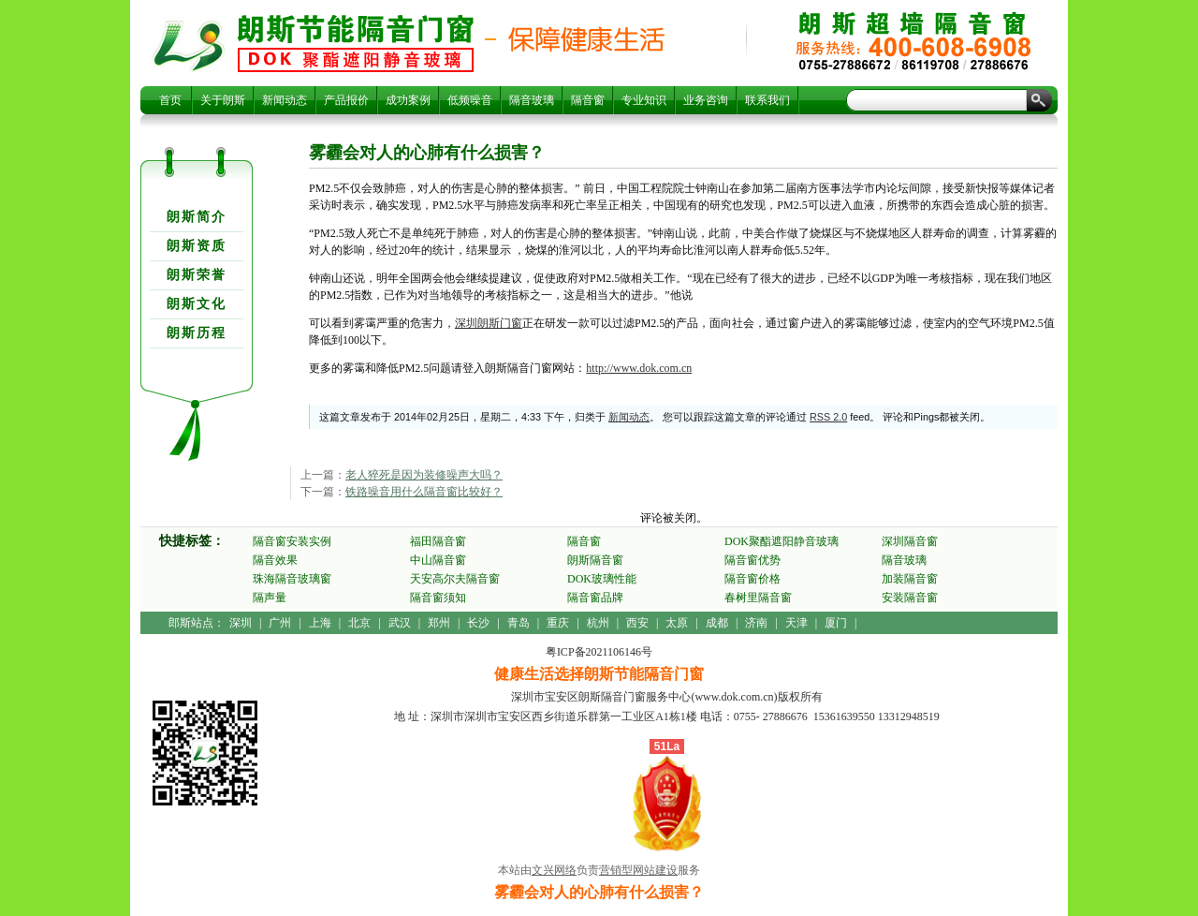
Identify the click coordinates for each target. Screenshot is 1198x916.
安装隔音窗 (910, 597)
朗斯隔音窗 (595, 560)
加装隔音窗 (910, 578)
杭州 (598, 622)
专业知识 (643, 100)
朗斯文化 (196, 304)
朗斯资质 (196, 246)
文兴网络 (554, 870)
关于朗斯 (222, 100)
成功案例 (408, 100)
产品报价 (346, 100)
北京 (359, 622)
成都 (717, 622)
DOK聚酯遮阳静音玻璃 (781, 541)
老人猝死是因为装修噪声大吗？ (424, 474)
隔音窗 (588, 100)
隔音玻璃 (531, 100)
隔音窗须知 (438, 597)
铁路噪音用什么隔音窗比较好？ (424, 491)
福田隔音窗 (438, 541)
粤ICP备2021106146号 (599, 651)
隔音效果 (275, 560)
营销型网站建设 (638, 870)
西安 (637, 622)
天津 (796, 622)
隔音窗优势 (752, 560)
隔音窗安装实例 (292, 541)
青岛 (518, 622)
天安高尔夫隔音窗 (455, 578)
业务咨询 (705, 100)
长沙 (478, 622)
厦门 (836, 622)
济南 (756, 622)
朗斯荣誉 (196, 275)
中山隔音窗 (438, 560)
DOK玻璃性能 (601, 578)
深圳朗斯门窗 (488, 323)
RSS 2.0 (828, 416)
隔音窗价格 (752, 578)
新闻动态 (284, 100)
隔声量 (269, 597)
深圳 (240, 622)
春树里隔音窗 (758, 597)
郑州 (439, 622)
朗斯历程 (196, 333)
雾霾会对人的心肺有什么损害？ (356, 43)
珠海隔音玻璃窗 (292, 578)
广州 (280, 622)
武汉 (399, 622)
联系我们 (767, 100)
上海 (320, 622)
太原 (676, 622)
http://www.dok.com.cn (639, 368)
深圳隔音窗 (910, 541)
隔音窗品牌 (595, 597)
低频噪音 (469, 100)
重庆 (558, 622)
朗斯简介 (196, 217)
